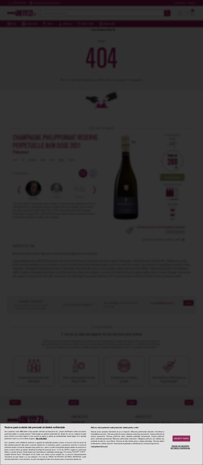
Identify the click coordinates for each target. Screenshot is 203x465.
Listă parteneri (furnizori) (99, 447)
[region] (101, 444)
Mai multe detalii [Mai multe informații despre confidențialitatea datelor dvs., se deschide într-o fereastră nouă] (41, 439)
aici (61, 452)
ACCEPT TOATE (181, 438)
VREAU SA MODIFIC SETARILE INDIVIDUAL (180, 447)
